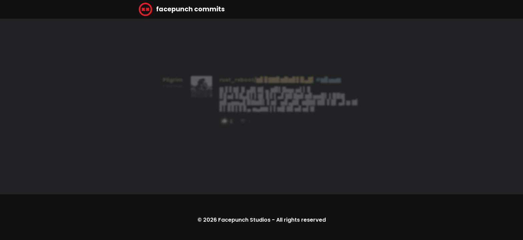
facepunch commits (182, 9)
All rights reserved (301, 220)
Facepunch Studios (244, 220)
